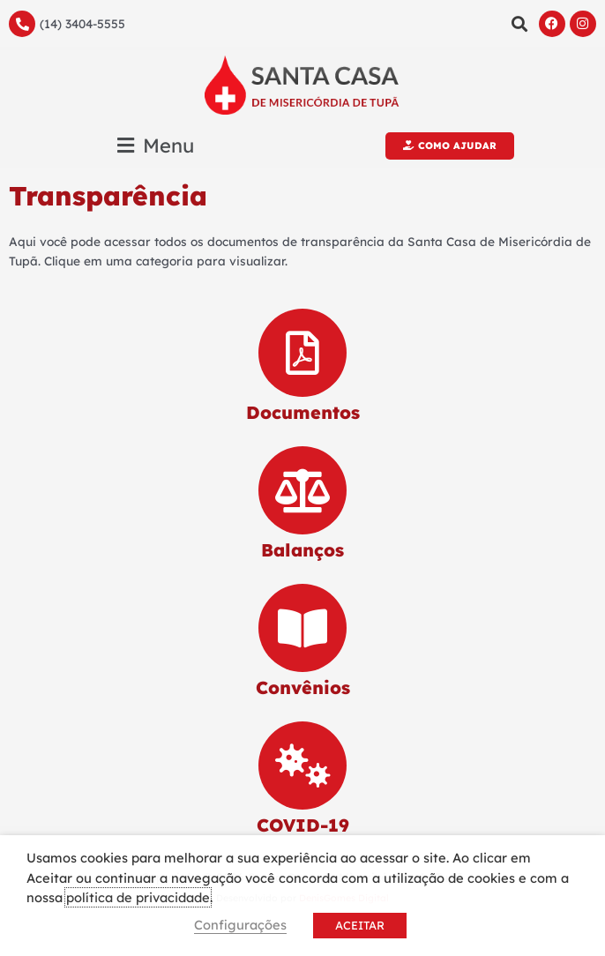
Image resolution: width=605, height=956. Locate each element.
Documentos (303, 412)
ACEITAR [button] (360, 925)
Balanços (302, 550)
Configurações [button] (240, 924)
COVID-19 (303, 825)
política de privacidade (138, 897)
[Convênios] (302, 628)
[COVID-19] (302, 765)
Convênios (303, 687)
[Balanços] (302, 490)
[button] (519, 23)
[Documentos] (302, 353)
